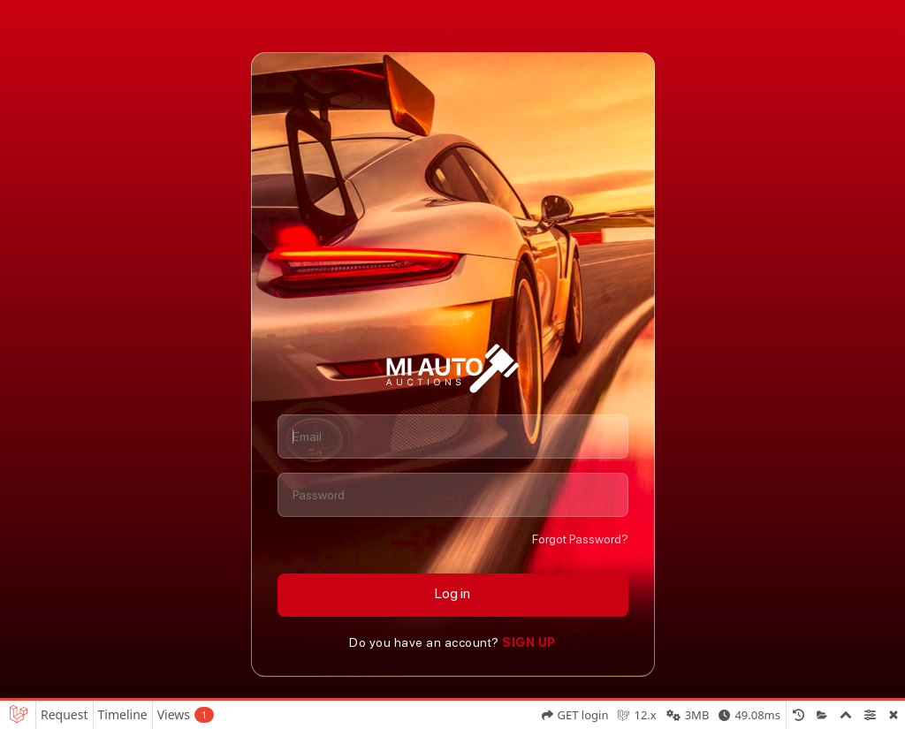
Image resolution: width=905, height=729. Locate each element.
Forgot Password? (580, 539)
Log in (452, 593)
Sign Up (527, 642)
